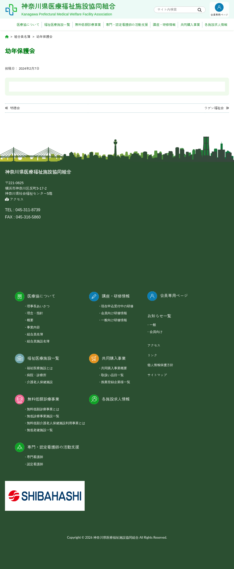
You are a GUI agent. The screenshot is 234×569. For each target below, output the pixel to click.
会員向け (156, 332)
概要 (30, 320)
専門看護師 (35, 457)
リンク (152, 355)
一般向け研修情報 (114, 320)
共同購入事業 (190, 25)
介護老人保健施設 (40, 382)
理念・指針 (35, 313)
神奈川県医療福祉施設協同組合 (68, 6)
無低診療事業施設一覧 (43, 416)
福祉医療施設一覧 (57, 25)
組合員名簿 (35, 334)
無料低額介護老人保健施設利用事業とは (56, 423)
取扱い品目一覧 (112, 375)
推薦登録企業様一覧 (115, 382)
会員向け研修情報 (114, 313)
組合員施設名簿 (38, 341)
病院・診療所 (36, 375)
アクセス (14, 199)
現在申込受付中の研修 (117, 306)
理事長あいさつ (38, 306)
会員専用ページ (174, 296)
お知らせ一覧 (159, 316)
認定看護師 (35, 464)
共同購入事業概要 (114, 368)
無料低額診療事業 (88, 25)
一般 (153, 325)
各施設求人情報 (216, 25)
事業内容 (33, 327)
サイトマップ (157, 375)
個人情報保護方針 (160, 365)
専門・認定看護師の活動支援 (127, 25)
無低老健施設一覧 (40, 430)
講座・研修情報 (164, 25)
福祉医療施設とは (40, 368)
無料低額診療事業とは (43, 409)
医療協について (28, 25)
